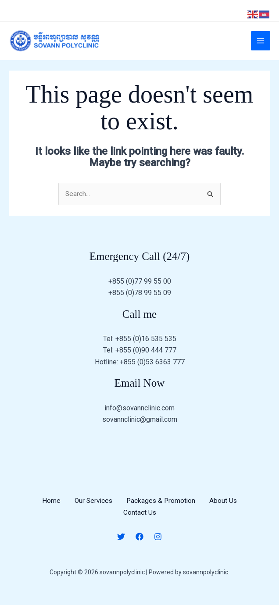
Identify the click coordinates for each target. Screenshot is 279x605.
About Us (225, 506)
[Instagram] (158, 541)
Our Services (92, 506)
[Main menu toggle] (260, 43)
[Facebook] (139, 541)
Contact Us (139, 517)
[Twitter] (121, 541)
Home (49, 506)
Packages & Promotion (161, 506)
